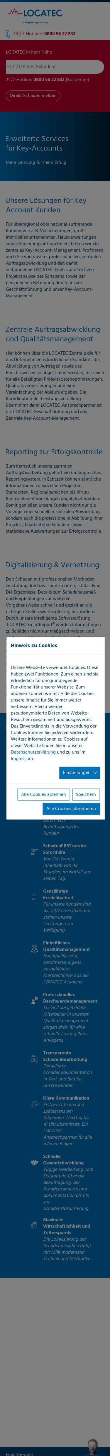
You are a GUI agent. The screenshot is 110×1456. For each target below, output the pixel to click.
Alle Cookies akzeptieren (71, 809)
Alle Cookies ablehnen (43, 794)
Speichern (86, 794)
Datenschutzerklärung (33, 752)
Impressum (22, 759)
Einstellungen (77, 773)
